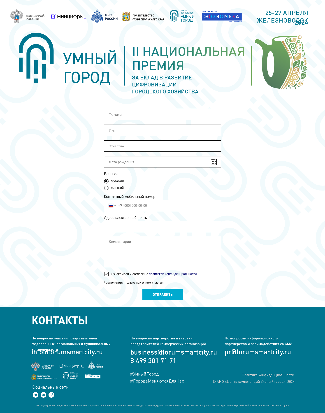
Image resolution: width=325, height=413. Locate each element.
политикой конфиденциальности (173, 274)
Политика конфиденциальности (268, 375)
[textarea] (162, 252)
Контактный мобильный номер (129, 197)
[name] (162, 114)
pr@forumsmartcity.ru (258, 352)
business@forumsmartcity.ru (173, 352)
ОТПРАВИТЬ (163, 294)
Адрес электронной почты (126, 218)
